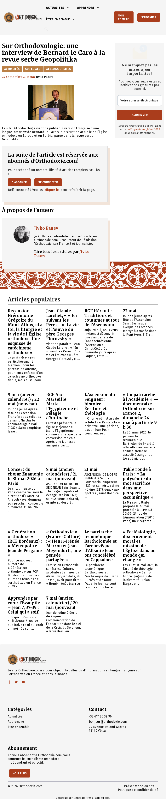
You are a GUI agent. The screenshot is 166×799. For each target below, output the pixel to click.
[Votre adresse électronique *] (139, 100)
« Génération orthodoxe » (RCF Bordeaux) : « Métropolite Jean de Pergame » (25, 544)
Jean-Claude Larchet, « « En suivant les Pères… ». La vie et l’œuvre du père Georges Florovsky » (62, 324)
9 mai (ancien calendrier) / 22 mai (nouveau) (23, 399)
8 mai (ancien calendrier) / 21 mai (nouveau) (61, 474)
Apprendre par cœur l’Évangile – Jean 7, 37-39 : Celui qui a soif (24, 605)
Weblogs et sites (58, 69)
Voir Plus (20, 773)
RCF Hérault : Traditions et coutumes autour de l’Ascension (102, 317)
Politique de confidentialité (138, 790)
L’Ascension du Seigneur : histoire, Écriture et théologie (99, 404)
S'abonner (148, 17)
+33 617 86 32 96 (100, 716)
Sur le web (33, 69)
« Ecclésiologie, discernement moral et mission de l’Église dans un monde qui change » (139, 546)
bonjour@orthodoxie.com (108, 721)
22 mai (130, 310)
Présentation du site (139, 786)
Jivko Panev (46, 228)
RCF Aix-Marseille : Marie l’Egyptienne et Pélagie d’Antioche (62, 406)
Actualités (59, 8)
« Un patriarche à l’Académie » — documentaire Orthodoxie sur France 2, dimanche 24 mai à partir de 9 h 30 (140, 411)
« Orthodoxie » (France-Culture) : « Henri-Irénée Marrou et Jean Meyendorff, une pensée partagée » (63, 546)
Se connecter (48, 182)
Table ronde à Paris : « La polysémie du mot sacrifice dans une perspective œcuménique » (138, 483)
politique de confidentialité (143, 129)
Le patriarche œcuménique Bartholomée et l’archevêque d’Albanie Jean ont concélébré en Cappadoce (100, 546)
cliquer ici (52, 190)
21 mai (91, 469)
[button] (68, 8)
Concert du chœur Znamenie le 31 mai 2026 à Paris (25, 476)
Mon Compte (123, 17)
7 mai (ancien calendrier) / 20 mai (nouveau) (62, 603)
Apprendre (90, 8)
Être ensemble (62, 19)
